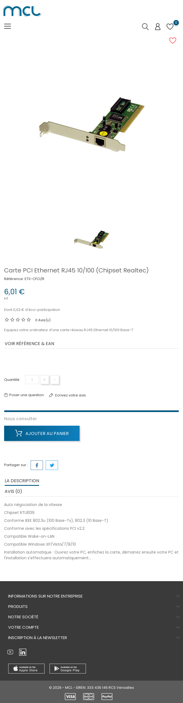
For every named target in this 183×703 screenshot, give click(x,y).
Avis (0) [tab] (13, 491)
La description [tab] (22, 481)
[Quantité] (32, 379)
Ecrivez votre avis (70, 395)
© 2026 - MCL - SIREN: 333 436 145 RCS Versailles (91, 687)
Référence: (14, 278)
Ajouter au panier (42, 433)
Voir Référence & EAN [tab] (29, 343)
